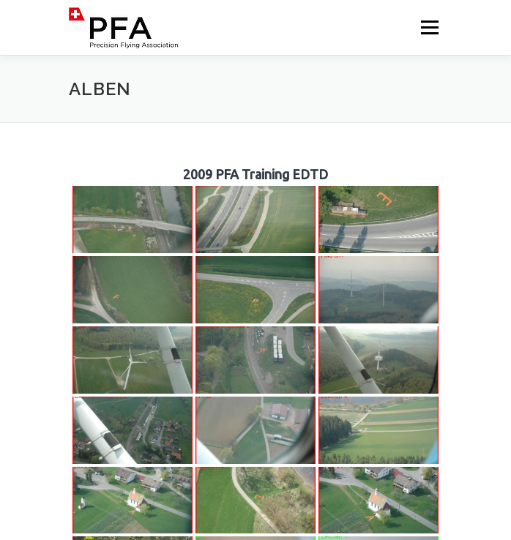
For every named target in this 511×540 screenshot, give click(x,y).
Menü (429, 27)
